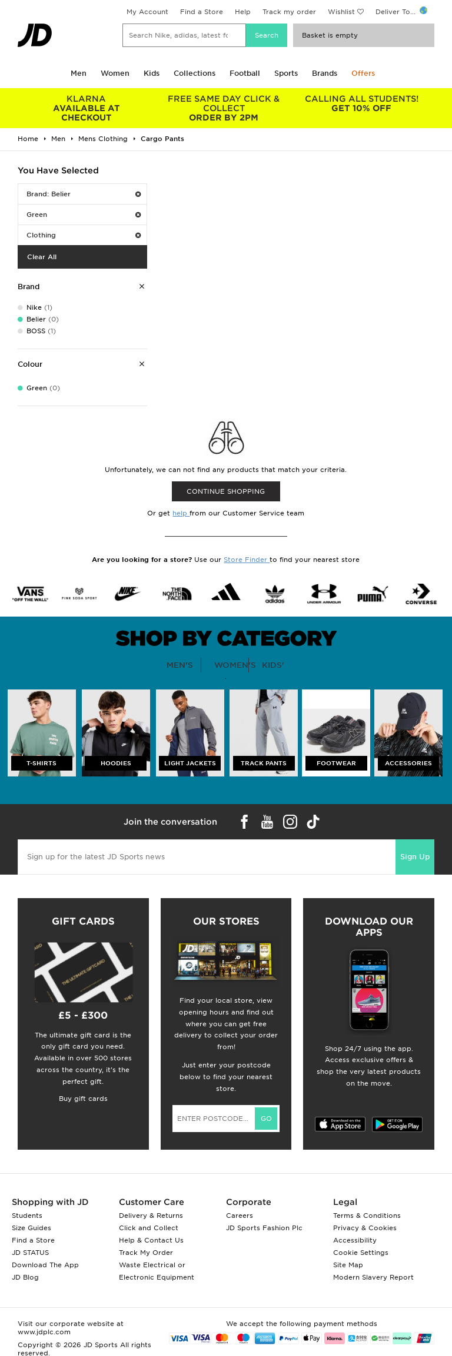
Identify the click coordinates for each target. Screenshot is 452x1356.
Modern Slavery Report (373, 1277)
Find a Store (201, 12)
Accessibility (355, 1240)
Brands (324, 73)
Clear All (41, 257)
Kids (151, 73)
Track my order (289, 12)
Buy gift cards (83, 1098)
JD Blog (25, 1277)
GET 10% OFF (361, 103)
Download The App (45, 1265)
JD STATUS (30, 1252)
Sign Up (415, 856)
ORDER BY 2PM (224, 108)
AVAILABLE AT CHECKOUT (86, 108)
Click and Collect (148, 1228)
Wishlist (341, 12)
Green (83, 214)
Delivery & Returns (151, 1215)
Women (115, 73)
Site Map (348, 1265)
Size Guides (31, 1228)
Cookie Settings (360, 1252)
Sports (286, 73)
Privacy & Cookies (365, 1228)
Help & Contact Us (151, 1240)
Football (245, 73)
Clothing (83, 235)
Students (27, 1215)
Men (79, 73)
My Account (147, 12)
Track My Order (146, 1252)
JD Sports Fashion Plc (264, 1228)
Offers (363, 73)
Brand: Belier (83, 194)
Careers (239, 1215)
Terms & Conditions (367, 1215)
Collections (194, 73)
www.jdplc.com (44, 1332)
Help (243, 12)
